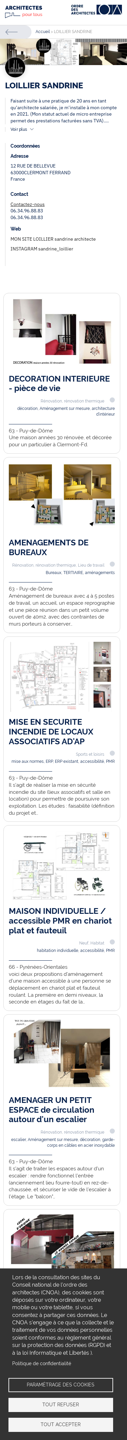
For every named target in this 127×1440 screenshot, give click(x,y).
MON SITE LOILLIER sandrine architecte (53, 239)
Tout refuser (60, 1404)
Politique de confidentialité (41, 1363)
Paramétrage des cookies (60, 1384)
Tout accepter (61, 1424)
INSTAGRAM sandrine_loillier (41, 249)
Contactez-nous (27, 204)
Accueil (43, 31)
